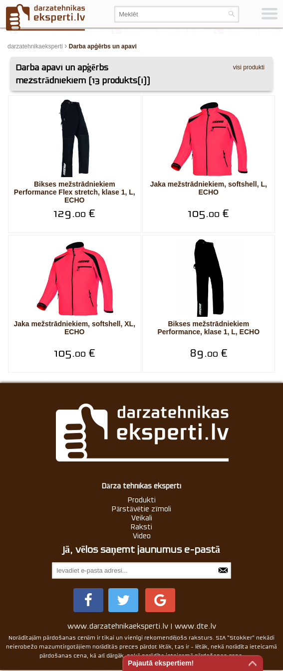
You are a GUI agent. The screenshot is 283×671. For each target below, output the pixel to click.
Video (142, 536)
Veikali (141, 518)
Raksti (141, 527)
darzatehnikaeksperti (35, 46)
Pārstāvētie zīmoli (141, 509)
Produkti (142, 500)
